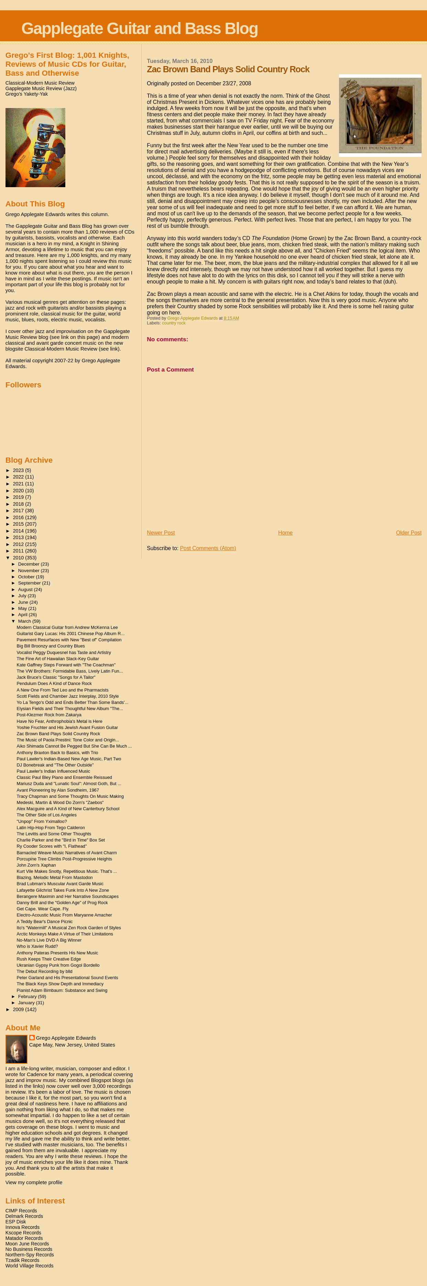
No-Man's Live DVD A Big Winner (49, 940)
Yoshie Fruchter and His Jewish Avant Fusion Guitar (67, 727)
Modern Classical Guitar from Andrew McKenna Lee (67, 627)
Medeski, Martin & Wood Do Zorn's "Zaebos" (60, 802)
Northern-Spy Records (30, 1254)
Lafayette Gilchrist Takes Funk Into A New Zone (63, 890)
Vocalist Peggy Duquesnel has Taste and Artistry (64, 652)
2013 (19, 537)
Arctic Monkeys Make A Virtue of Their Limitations (65, 933)
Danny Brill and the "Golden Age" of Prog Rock (62, 902)
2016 (19, 517)
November (29, 570)
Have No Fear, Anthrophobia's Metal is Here (59, 721)
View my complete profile (34, 1182)
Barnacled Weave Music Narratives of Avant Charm (67, 852)
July (23, 595)
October (27, 576)
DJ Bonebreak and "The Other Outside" (55, 765)
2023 (19, 470)
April (23, 614)
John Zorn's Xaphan (36, 865)
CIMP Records (21, 1210)
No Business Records (29, 1249)
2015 (19, 524)
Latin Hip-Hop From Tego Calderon (51, 827)
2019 (19, 497)
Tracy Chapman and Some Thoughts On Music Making (70, 796)
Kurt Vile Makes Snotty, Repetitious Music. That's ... (67, 871)
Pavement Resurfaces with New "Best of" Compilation (69, 639)
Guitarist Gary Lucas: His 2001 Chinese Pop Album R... (71, 633)
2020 (19, 490)
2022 (19, 477)
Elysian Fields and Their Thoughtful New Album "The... (70, 708)
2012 (19, 544)
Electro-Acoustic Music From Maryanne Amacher (64, 915)
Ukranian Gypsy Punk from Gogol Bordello (58, 965)
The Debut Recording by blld (45, 971)
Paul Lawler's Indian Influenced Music (53, 771)
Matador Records (24, 1238)
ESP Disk (16, 1221)
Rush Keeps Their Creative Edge (49, 959)
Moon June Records (27, 1243)
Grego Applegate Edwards (66, 1038)
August (26, 589)
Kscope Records (23, 1232)
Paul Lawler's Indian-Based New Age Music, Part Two (69, 758)
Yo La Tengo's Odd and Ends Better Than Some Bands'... (73, 702)
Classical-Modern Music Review (40, 83)
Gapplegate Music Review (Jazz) (41, 88)
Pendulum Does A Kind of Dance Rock (54, 683)
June (24, 602)
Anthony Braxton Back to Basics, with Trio (57, 752)
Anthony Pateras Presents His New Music (57, 952)
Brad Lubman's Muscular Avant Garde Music (60, 883)
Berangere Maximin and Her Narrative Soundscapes (68, 896)
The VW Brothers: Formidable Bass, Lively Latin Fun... (70, 671)
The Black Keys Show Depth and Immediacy (60, 983)
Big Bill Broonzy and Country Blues (51, 646)
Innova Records (23, 1227)
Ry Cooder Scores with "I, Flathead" (52, 846)
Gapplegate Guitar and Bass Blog (139, 28)
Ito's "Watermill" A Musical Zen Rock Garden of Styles (69, 927)
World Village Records (30, 1265)
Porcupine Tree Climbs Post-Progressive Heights (64, 858)
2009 (19, 1009)
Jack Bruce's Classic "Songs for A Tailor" (56, 677)
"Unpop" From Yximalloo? (42, 821)
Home (285, 533)
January (27, 1002)
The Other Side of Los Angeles (47, 814)
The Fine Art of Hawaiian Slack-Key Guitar (58, 658)
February (28, 996)
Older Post (408, 533)
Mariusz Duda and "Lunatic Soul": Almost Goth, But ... (69, 783)
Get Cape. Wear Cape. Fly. (43, 908)
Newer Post (161, 533)
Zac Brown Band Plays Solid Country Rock (58, 733)
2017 (19, 510)
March (25, 621)
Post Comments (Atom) (208, 548)
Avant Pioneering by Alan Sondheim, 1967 (58, 790)
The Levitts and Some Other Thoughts (54, 833)
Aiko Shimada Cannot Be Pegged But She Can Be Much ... (74, 746)
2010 (19, 557)
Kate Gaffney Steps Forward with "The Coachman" (66, 664)
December (29, 564)
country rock (174, 323)
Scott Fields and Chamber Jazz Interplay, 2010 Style (68, 696)
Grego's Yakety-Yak (27, 94)
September (30, 583)
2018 (19, 504)
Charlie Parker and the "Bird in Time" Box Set (61, 840)
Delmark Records (24, 1216)
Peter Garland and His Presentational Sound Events (67, 977)
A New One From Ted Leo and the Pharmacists (63, 690)
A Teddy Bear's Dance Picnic (45, 921)
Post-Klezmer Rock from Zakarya (49, 714)
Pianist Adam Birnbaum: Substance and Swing (62, 990)
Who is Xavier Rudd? (37, 946)
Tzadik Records (23, 1260)
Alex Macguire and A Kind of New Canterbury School (68, 808)
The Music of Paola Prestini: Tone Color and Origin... (68, 739)
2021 (19, 483)
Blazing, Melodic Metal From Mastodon (55, 877)
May (23, 608)
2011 (19, 551)
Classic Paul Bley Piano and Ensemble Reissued (64, 777)
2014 (19, 531)
